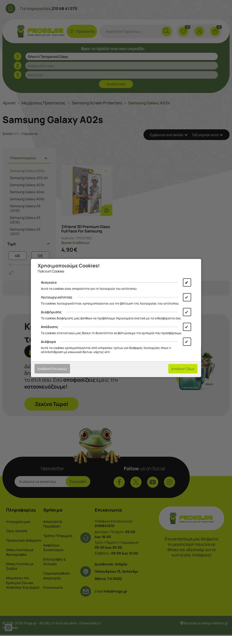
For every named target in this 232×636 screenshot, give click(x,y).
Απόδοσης (49, 326)
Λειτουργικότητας (56, 297)
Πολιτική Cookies (51, 271)
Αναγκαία (49, 282)
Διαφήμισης (51, 312)
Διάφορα (48, 341)
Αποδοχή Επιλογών (52, 368)
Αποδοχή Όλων (183, 368)
